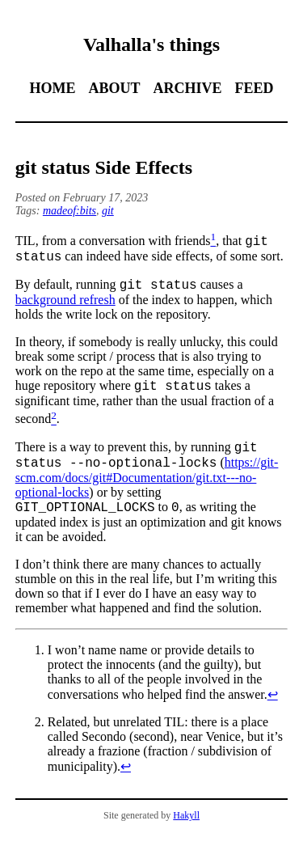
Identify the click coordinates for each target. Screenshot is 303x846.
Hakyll (186, 829)
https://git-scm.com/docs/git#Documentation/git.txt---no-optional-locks (147, 489)
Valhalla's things (151, 44)
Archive (187, 88)
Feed (254, 88)
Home (52, 88)
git (108, 211)
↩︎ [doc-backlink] (272, 709)
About (114, 88)
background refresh (65, 304)
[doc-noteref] (213, 240)
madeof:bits (69, 211)
